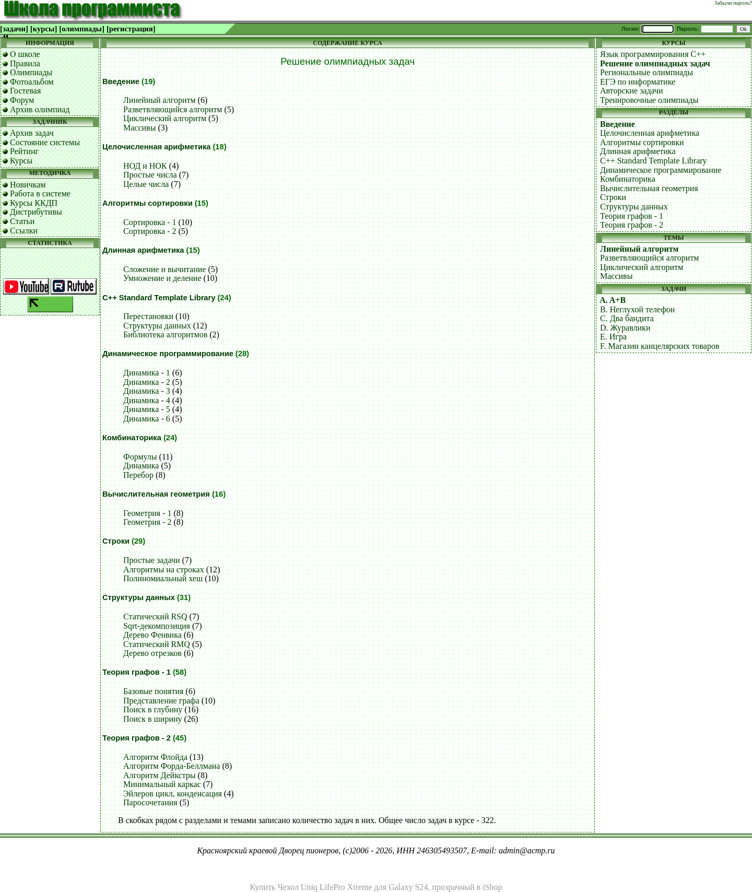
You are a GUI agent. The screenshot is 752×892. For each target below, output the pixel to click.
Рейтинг (24, 151)
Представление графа (161, 700)
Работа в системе (40, 193)
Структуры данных (157, 325)
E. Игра (613, 336)
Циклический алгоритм (164, 118)
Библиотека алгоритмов (165, 334)
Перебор (138, 475)
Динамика (141, 465)
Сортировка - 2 (150, 231)
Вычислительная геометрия (156, 494)
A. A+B (613, 300)
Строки (116, 541)
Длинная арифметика (143, 250)
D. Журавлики (625, 327)
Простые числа (150, 174)
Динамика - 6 (146, 418)
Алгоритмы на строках (163, 569)
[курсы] (43, 29)
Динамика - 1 (146, 372)
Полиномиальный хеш (163, 578)
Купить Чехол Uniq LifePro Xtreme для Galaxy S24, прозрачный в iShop (376, 887)
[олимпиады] (81, 29)
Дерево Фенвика (152, 634)
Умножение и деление (162, 278)
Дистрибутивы (36, 211)
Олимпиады (31, 72)
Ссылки (24, 230)
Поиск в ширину (152, 718)
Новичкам (27, 184)
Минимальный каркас (162, 784)
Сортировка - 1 (150, 222)
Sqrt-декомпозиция (156, 625)
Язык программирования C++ (653, 54)
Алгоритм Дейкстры (159, 775)
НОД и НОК (145, 165)
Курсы (21, 160)
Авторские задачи (631, 90)
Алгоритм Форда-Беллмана (171, 765)
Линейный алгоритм (159, 100)
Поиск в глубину (152, 709)
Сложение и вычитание (164, 269)
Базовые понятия (153, 691)
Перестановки (148, 316)
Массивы (139, 127)
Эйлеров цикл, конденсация (172, 793)
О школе (25, 54)
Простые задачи (151, 560)
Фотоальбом (32, 81)
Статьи (22, 221)
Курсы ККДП (33, 202)
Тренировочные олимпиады (649, 100)
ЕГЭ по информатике (637, 81)
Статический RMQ (156, 644)
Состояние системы (45, 142)
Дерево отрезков (152, 653)
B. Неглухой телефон (637, 309)
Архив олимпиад (40, 109)
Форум (22, 100)
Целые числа (146, 184)
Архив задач (32, 132)
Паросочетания (150, 802)
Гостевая (25, 90)
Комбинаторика (131, 437)
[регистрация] (131, 29)
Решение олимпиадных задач (655, 63)
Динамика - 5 (146, 409)
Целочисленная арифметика (156, 147)
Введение (120, 81)
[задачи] (14, 29)
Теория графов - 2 (136, 738)
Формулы (140, 456)
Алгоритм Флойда (155, 757)
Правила (25, 63)
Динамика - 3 (146, 390)
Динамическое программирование (167, 353)
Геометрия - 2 (147, 522)
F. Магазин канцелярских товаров (659, 346)
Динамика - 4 (146, 400)
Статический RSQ (155, 616)
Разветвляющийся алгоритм (172, 109)
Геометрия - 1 (147, 513)
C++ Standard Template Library (158, 298)
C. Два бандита (627, 318)
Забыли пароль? (733, 3)
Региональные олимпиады (646, 72)
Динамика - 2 (146, 382)
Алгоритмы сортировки (147, 203)
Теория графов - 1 (136, 672)
